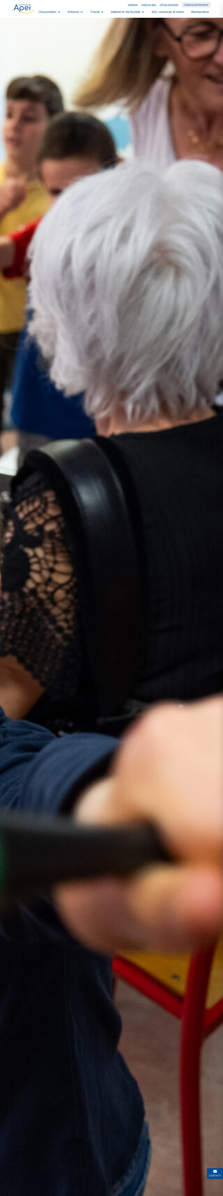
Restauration (200, 12)
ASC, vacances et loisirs (168, 12)
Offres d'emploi (169, 5)
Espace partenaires (196, 5)
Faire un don (148, 5)
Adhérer (133, 5)
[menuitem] (169, 5)
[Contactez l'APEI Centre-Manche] (215, 1173)
